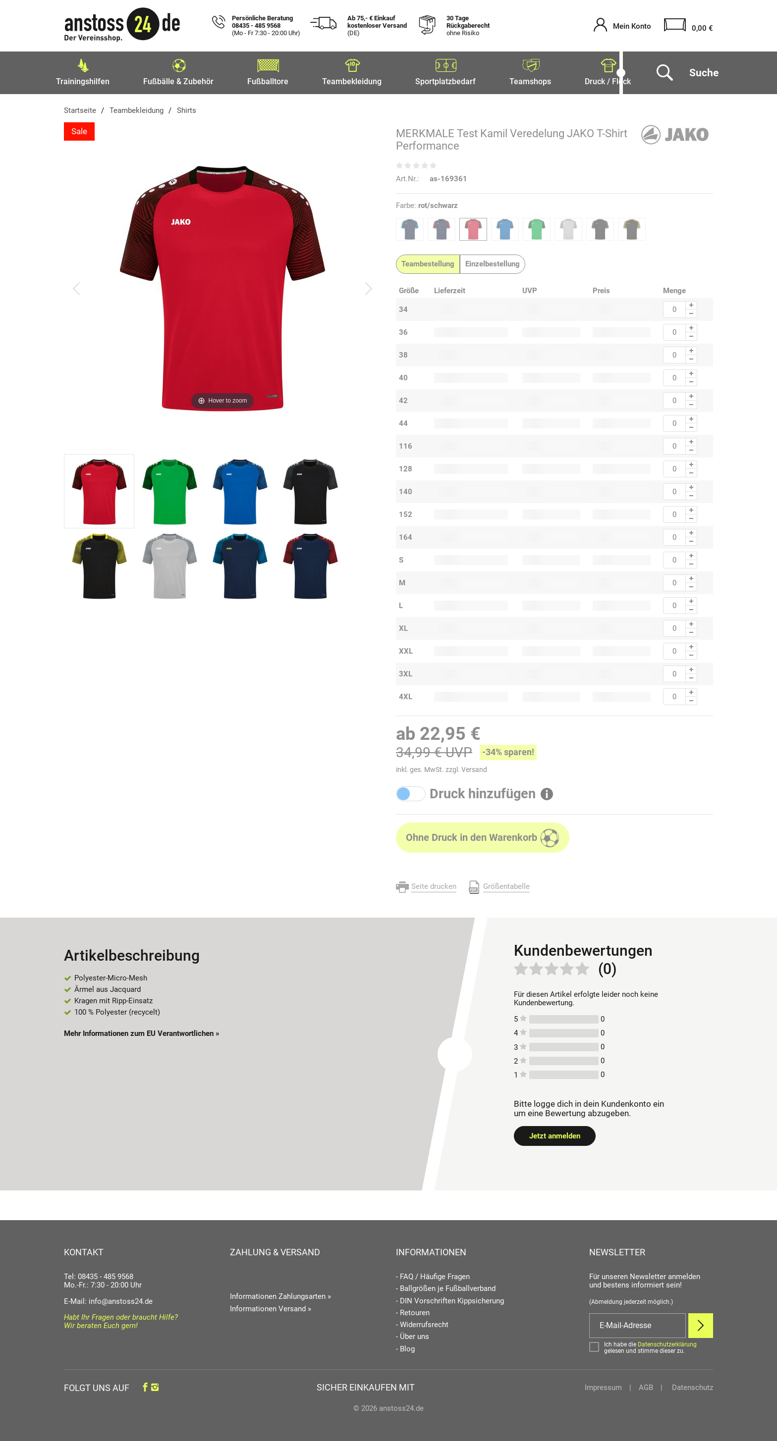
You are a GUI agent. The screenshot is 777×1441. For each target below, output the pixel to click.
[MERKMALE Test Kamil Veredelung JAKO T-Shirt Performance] (222, 285)
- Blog (405, 1346)
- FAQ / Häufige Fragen (433, 1274)
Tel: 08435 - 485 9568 (98, 1273)
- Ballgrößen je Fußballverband (446, 1286)
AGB (646, 1384)
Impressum (603, 1384)
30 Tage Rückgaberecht (468, 25)
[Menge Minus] (691, 311)
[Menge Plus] (691, 302)
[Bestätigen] (651, 1344)
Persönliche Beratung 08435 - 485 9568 (266, 25)
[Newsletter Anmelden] (700, 1322)
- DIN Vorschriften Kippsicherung (450, 1298)
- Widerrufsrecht (422, 1322)
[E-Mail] (637, 1322)
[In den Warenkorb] (482, 835)
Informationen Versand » (270, 1305)
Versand (474, 767)
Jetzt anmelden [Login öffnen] (554, 1133)
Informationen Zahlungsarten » (280, 1293)
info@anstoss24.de (121, 1298)
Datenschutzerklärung (667, 1341)
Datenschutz (691, 1384)
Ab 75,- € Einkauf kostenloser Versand (377, 25)
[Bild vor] (368, 285)
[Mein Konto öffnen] (622, 26)
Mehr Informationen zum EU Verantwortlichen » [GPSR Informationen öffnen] (142, 1030)
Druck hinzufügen (483, 791)
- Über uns (412, 1334)
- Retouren (413, 1310)
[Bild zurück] (76, 285)
